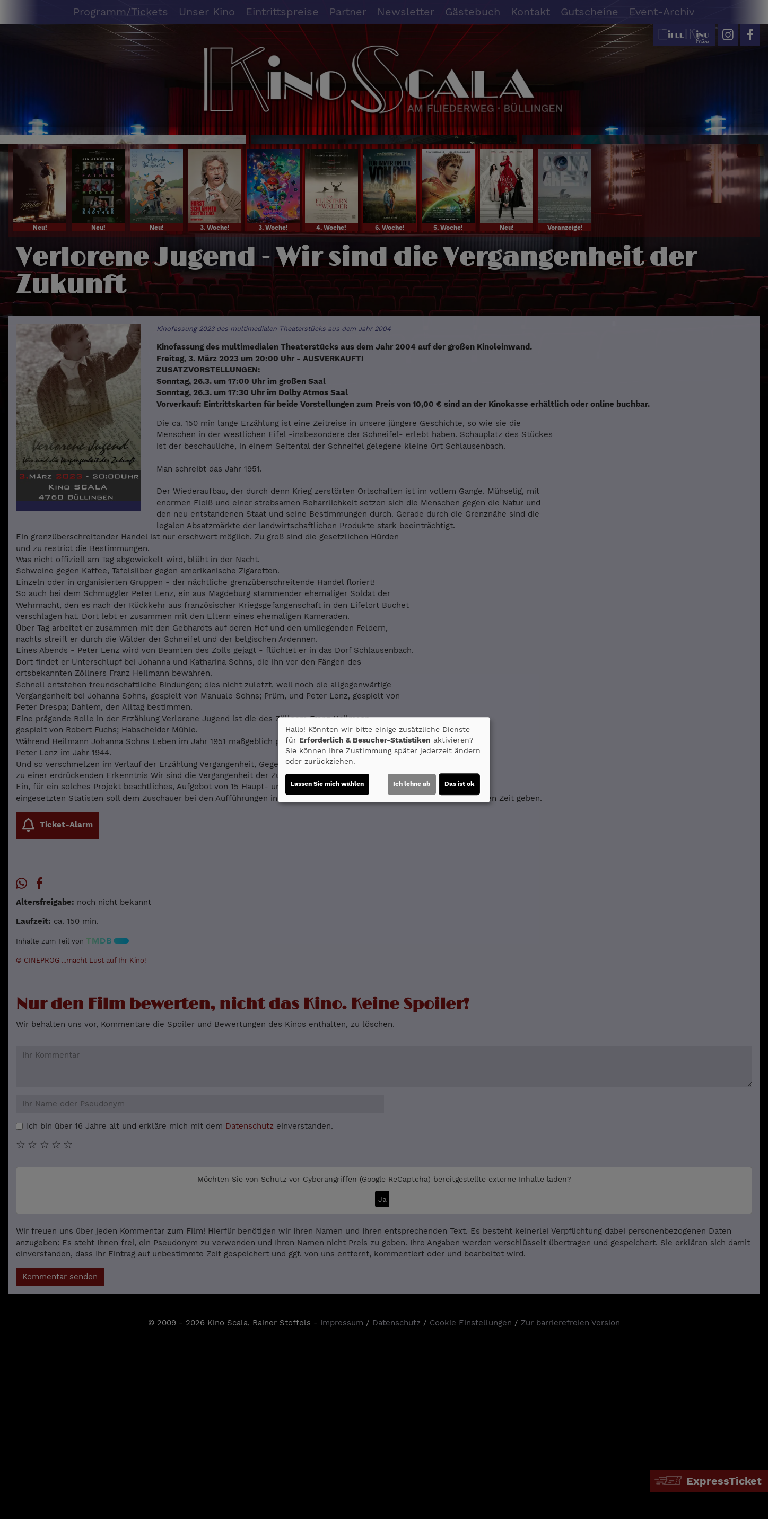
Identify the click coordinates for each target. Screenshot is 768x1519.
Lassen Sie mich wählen (327, 784)
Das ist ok (459, 784)
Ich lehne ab (412, 784)
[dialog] (384, 759)
